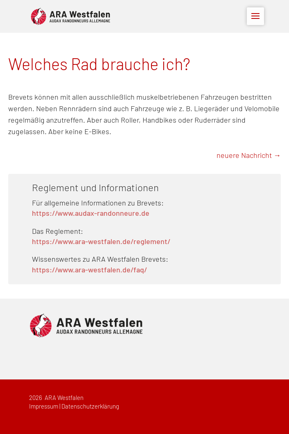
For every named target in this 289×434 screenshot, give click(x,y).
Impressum (43, 407)
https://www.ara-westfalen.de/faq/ (89, 270)
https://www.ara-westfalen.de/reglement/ (101, 242)
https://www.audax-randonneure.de (90, 213)
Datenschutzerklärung (90, 407)
